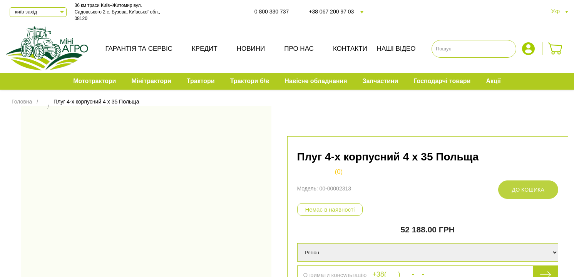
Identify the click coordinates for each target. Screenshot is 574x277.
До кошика (528, 190)
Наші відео (396, 48)
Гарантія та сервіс (138, 48)
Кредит (205, 48)
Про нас (299, 48)
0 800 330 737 (271, 11)
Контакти (350, 48)
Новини (251, 48)
